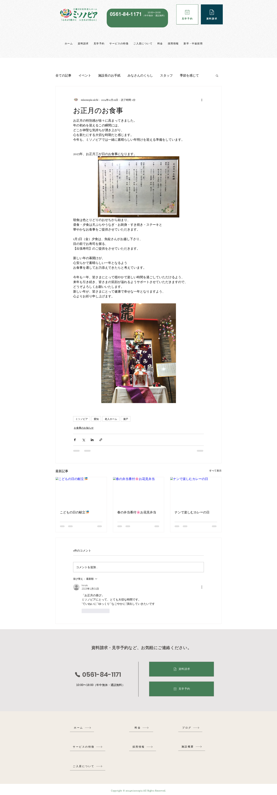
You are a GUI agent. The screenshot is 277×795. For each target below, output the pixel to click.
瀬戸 (125, 419)
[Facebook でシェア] (74, 439)
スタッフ (166, 75)
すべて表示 (215, 470)
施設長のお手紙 (109, 75)
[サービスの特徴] (87, 747)
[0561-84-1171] (97, 674)
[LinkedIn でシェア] (92, 439)
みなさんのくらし (140, 75)
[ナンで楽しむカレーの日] (195, 491)
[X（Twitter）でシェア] (83, 439)
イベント (84, 75)
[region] (137, 18)
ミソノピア (81, 419)
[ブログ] (190, 728)
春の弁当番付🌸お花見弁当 (136, 512)
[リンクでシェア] (100, 439)
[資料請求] (212, 14)
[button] (217, 75)
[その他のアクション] (202, 100)
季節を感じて (189, 75)
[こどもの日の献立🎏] (81, 491)
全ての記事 (63, 75)
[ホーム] (82, 728)
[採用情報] (142, 747)
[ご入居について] (87, 766)
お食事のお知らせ (84, 427)
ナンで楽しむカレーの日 (192, 512)
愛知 (96, 419)
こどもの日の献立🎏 (74, 512)
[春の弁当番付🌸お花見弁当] (138, 491)
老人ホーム (111, 419)
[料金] (141, 728)
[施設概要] (191, 747)
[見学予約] (187, 14)
